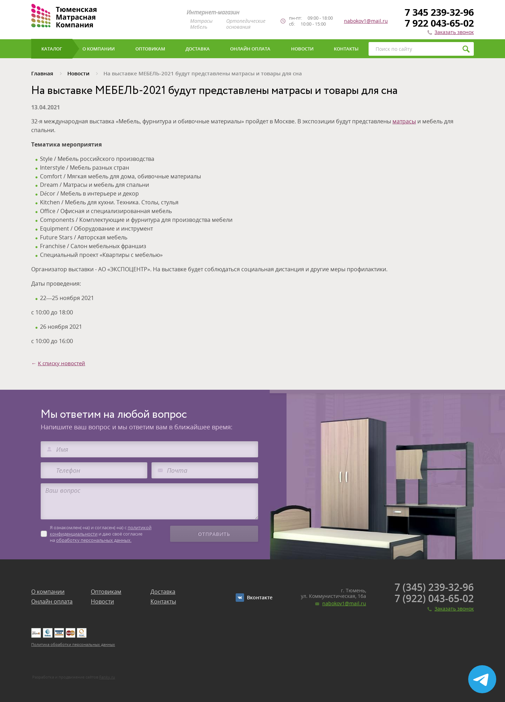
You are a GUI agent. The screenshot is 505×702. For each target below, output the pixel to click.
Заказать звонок (454, 32)
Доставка (162, 591)
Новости (102, 601)
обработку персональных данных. (94, 540)
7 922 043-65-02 (439, 23)
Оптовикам (106, 591)
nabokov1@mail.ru (366, 21)
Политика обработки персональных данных (73, 644)
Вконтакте (259, 597)
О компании (48, 591)
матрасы (404, 121)
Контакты (163, 601)
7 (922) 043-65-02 (434, 598)
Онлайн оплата (52, 601)
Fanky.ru (107, 677)
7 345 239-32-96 (439, 12)
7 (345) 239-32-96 (434, 587)
